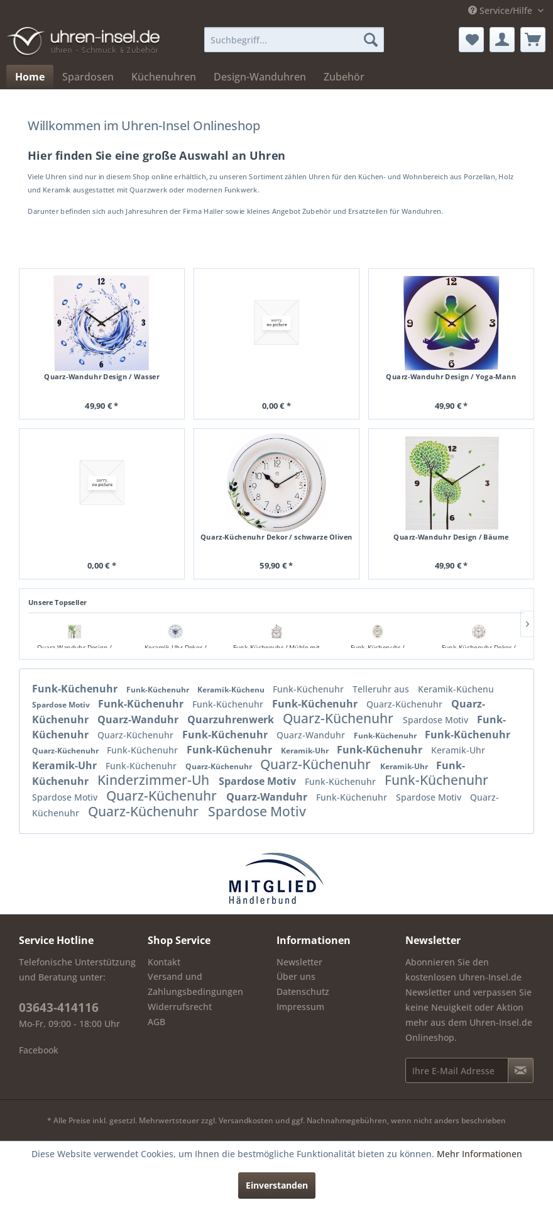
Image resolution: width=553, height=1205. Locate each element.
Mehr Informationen (479, 1154)
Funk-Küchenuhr (76, 689)
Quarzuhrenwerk (231, 719)
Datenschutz (302, 991)
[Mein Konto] (502, 39)
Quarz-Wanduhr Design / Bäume (450, 536)
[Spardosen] (88, 77)
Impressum (300, 1007)
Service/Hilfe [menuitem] (501, 10)
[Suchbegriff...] (294, 39)
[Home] (29, 77)
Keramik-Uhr (306, 750)
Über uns (295, 976)
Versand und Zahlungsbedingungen (195, 983)
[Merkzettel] (471, 39)
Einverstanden (277, 1185)
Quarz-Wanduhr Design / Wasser (101, 377)
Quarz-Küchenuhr (405, 704)
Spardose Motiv (62, 704)
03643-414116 (59, 1007)
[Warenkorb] (532, 39)
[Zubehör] (344, 77)
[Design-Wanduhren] (260, 77)
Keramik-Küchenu (231, 689)
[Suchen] (371, 39)
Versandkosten (246, 1120)
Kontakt (164, 962)
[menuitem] (294, 39)
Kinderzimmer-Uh (154, 780)
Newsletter (299, 962)
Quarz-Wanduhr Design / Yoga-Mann (451, 377)
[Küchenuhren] (164, 77)
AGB (156, 1022)
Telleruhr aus (382, 689)
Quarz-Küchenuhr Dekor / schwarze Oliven (276, 536)
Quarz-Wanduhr (139, 719)
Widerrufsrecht (180, 1007)
